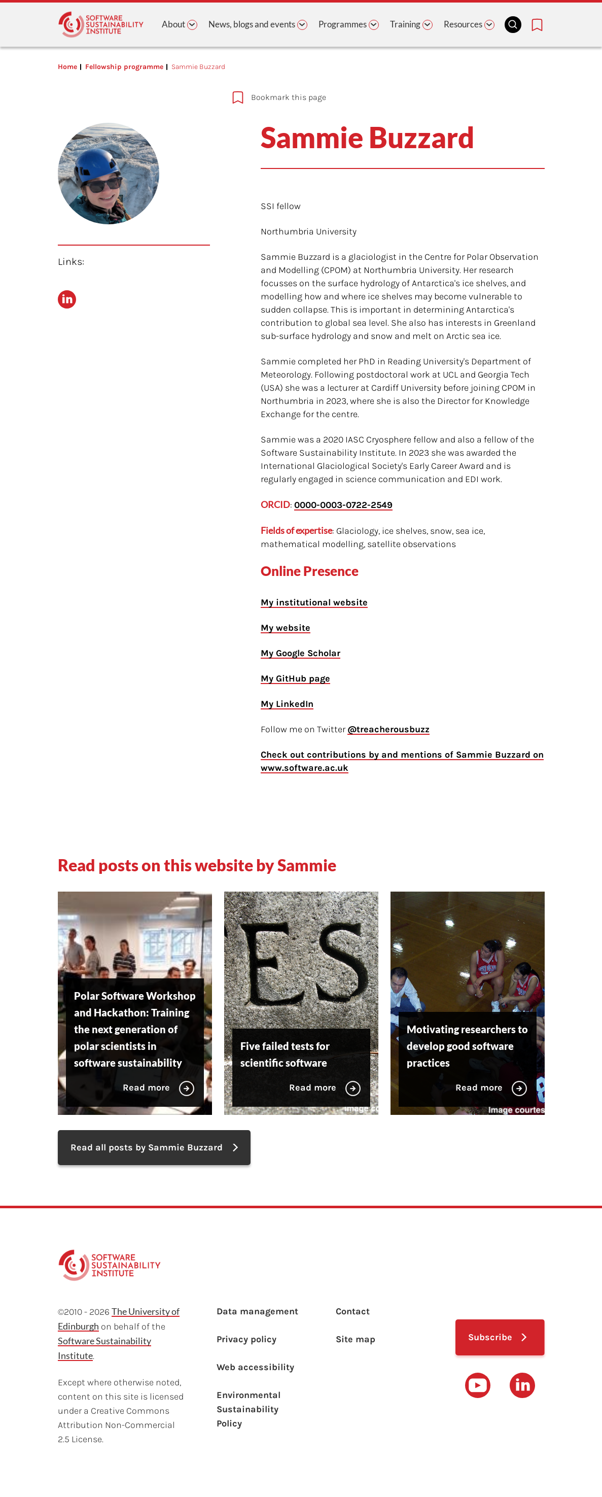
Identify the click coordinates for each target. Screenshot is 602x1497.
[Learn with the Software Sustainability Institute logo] (101, 24)
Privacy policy (246, 1339)
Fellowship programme (124, 66)
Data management (257, 1311)
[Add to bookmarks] (358, 97)
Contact (353, 1311)
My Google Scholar (300, 653)
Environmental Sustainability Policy (248, 1409)
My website (285, 627)
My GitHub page (295, 678)
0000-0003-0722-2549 (343, 505)
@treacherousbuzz (388, 729)
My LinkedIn (287, 703)
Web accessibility (255, 1367)
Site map (355, 1339)
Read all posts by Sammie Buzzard (146, 1147)
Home (67, 66)
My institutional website (314, 602)
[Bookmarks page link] (537, 24)
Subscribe (490, 1337)
